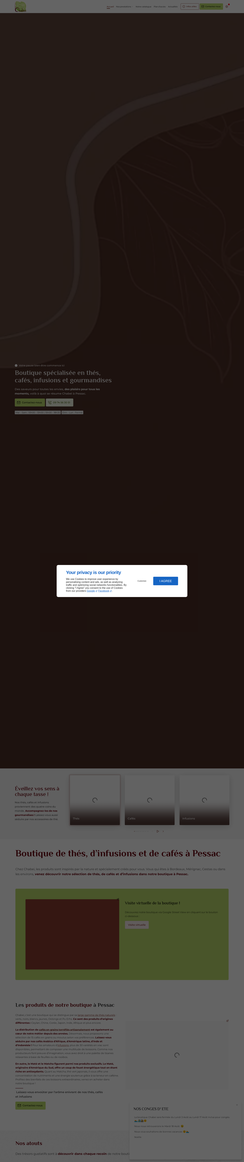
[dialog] (122, 581)
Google (91, 591)
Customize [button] (142, 581)
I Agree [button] (165, 581)
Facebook (103, 591)
